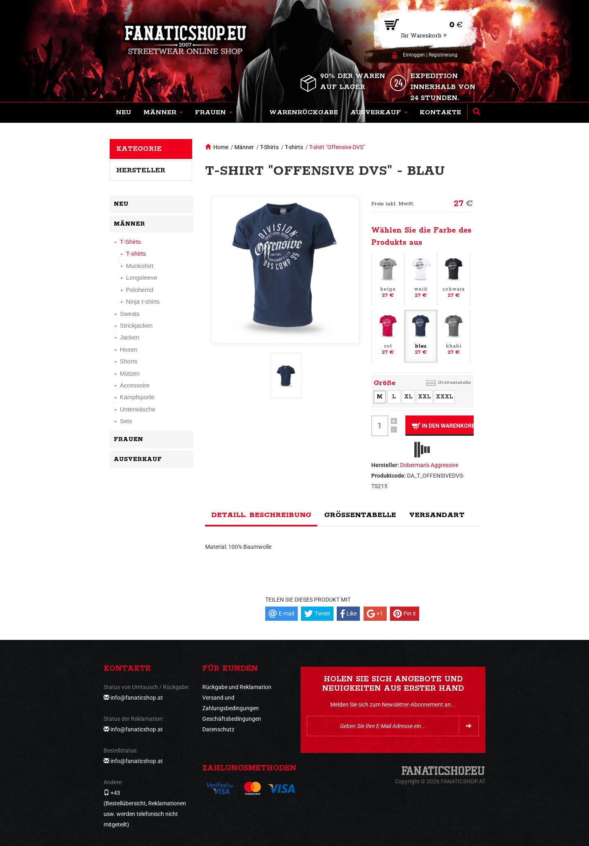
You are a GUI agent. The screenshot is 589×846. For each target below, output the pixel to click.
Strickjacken (136, 325)
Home (220, 147)
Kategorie (139, 148)
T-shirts (294, 147)
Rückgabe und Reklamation (236, 687)
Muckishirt (140, 265)
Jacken (129, 337)
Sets (126, 421)
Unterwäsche (138, 409)
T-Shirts (269, 147)
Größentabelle (454, 382)
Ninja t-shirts (143, 301)
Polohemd (140, 289)
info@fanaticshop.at (136, 697)
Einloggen (414, 55)
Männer (244, 147)
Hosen (128, 349)
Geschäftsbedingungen (231, 719)
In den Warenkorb (442, 425)
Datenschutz (218, 729)
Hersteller (140, 170)
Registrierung (443, 55)
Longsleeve (141, 277)
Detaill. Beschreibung (261, 515)
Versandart (436, 515)
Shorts (128, 361)
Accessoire (134, 385)
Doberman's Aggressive (429, 465)
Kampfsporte (137, 397)
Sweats (130, 313)
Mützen (130, 373)
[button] (163, 112)
